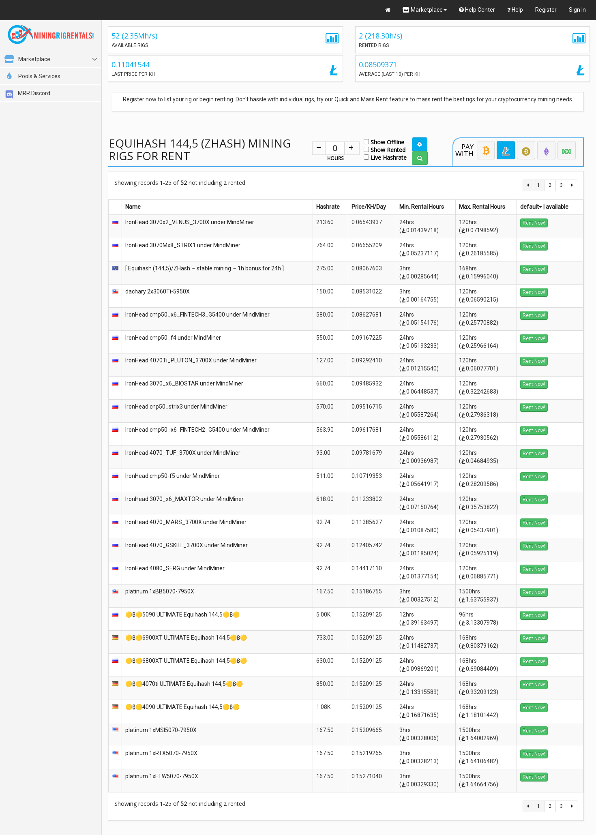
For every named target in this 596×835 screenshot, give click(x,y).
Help (515, 9)
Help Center (477, 9)
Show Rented (384, 149)
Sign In (577, 9)
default (531, 206)
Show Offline (384, 141)
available (557, 206)
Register (546, 9)
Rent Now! (534, 223)
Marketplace (425, 9)
